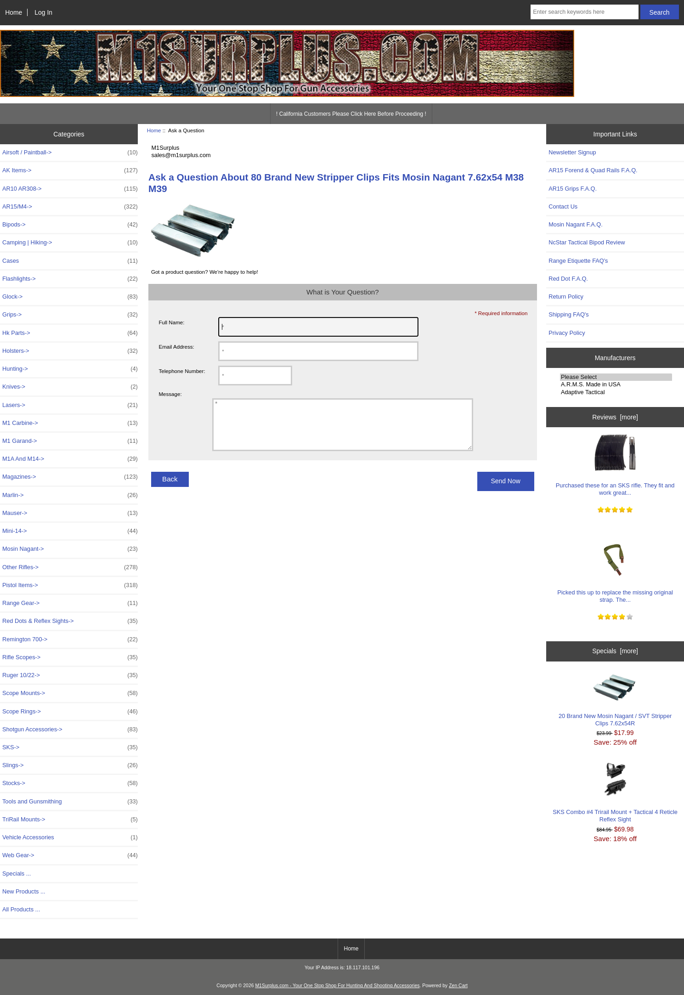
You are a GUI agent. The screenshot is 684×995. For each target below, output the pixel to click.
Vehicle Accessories (70, 837)
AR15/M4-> (70, 206)
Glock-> (70, 296)
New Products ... (23, 891)
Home (13, 12)
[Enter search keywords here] (585, 12)
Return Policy (565, 296)
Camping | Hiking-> (70, 242)
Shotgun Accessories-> (70, 729)
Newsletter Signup (572, 152)
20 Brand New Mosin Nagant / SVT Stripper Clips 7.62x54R (615, 700)
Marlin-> (70, 495)
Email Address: (176, 347)
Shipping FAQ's (568, 314)
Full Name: (171, 322)
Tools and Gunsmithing (70, 801)
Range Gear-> (70, 603)
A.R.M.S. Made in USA (616, 384)
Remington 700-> (70, 639)
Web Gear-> (70, 855)
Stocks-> (70, 783)
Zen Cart (458, 985)
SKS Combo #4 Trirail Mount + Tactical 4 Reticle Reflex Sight (615, 792)
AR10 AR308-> (70, 188)
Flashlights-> (70, 279)
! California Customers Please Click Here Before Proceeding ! (351, 114)
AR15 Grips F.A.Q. (572, 188)
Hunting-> (70, 369)
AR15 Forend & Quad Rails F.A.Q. (592, 170)
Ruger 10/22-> (70, 675)
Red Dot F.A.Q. (568, 278)
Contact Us (562, 206)
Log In (43, 12)
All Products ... (21, 909)
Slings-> (70, 765)
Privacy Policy (566, 332)
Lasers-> (70, 405)
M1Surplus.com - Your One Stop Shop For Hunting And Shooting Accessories (337, 985)
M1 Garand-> (70, 441)
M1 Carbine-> (70, 423)
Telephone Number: (181, 371)
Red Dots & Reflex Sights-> (70, 621)
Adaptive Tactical (616, 392)
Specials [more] (615, 651)
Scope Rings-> (70, 711)
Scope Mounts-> (70, 693)
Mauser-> (70, 513)
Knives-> (70, 386)
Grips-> (70, 314)
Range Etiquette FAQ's (578, 260)
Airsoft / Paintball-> (70, 152)
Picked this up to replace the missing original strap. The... (615, 572)
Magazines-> (70, 477)
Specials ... (16, 873)
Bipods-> (70, 224)
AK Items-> (70, 170)
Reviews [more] (615, 417)
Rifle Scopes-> (70, 657)
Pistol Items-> (70, 585)
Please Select (616, 377)
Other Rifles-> (70, 567)
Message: (169, 394)
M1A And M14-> (70, 459)
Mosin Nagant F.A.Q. (575, 224)
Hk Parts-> (70, 333)
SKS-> (70, 747)
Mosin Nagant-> (70, 549)
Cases (70, 261)
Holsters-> (70, 351)
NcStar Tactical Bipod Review (586, 242)
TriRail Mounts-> (70, 819)
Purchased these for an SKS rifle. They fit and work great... (615, 465)
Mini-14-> (70, 531)
